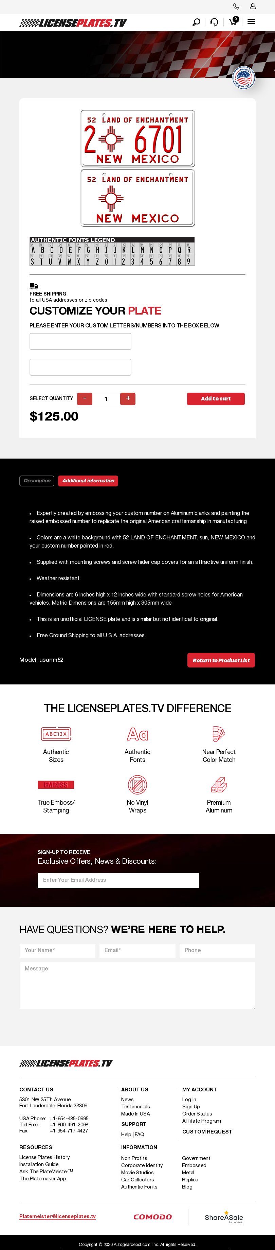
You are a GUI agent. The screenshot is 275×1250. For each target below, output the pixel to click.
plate (144, 312)
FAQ (140, 1135)
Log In (189, 1100)
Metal (188, 1173)
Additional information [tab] (88, 481)
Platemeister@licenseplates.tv (57, 1216)
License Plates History (44, 1158)
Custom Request (207, 1132)
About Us (134, 1090)
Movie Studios (137, 1173)
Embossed (194, 1166)
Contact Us (36, 1090)
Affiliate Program (201, 1121)
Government (196, 1159)
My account (199, 1090)
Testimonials (135, 1107)
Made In (135, 1114)
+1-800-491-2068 (69, 1125)
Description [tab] (36, 481)
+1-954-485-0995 (69, 1119)
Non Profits (134, 1159)
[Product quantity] (106, 399)
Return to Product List (221, 660)
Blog (187, 1187)
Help (126, 1135)
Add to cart (216, 398)
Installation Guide (38, 1165)
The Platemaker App (42, 1179)
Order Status (197, 1114)
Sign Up (191, 1107)
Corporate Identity (142, 1166)
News (127, 1100)
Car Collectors (137, 1180)
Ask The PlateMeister (46, 1172)
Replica (190, 1180)
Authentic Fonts (139, 1187)
